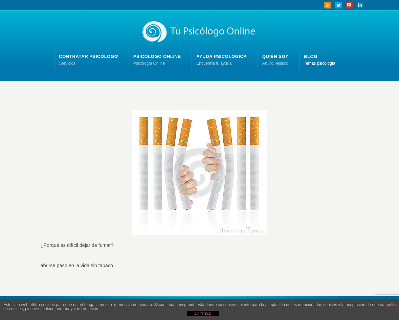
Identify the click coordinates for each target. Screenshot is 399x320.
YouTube (349, 5)
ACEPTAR (203, 314)
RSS (327, 5)
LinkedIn (360, 5)
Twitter (338, 5)
